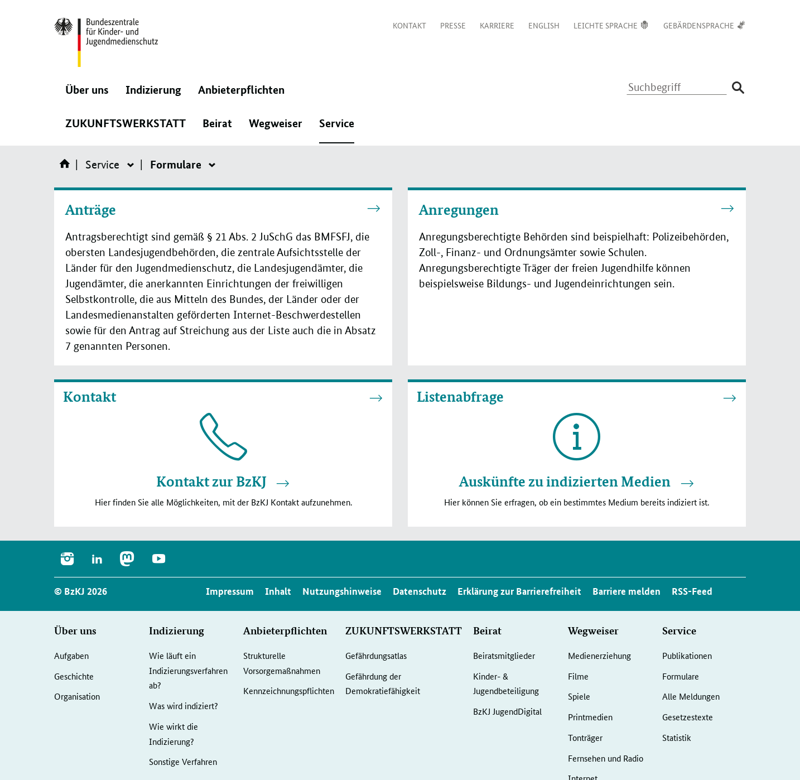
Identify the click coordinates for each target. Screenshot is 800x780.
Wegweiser (275, 129)
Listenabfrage (460, 397)
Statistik (676, 737)
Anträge (90, 210)
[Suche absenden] (738, 88)
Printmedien (590, 717)
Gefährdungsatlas (376, 655)
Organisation (77, 696)
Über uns (87, 95)
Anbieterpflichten (241, 95)
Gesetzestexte (687, 717)
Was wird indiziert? (183, 705)
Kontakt (89, 397)
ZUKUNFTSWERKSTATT (125, 129)
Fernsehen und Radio (605, 758)
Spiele (579, 696)
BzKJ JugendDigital (507, 711)
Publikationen (687, 655)
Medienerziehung (599, 655)
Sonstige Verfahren (183, 761)
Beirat (217, 129)
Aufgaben (71, 655)
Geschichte (74, 676)
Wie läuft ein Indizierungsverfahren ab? (188, 670)
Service (336, 129)
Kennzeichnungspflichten (288, 690)
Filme (578, 676)
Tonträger (585, 737)
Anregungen (459, 210)
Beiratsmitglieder (504, 655)
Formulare (680, 676)
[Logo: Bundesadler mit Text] (106, 42)
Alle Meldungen (691, 696)
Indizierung (153, 95)
